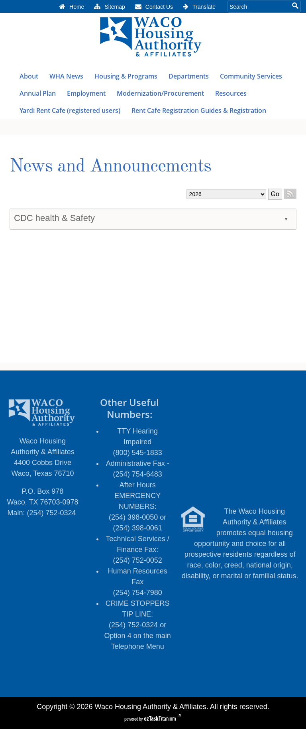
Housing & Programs (126, 76)
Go (275, 194)
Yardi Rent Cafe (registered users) (70, 110)
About (29, 76)
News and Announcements (110, 167)
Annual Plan (38, 93)
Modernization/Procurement (161, 93)
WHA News (66, 76)
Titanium (160, 718)
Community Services (251, 76)
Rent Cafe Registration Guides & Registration (199, 110)
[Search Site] (259, 6)
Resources (231, 93)
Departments (189, 76)
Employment (86, 93)
